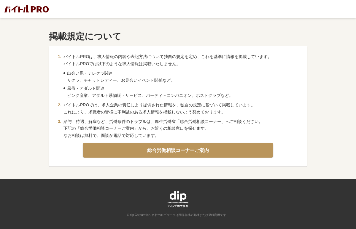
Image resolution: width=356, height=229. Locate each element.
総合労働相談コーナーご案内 (178, 151)
